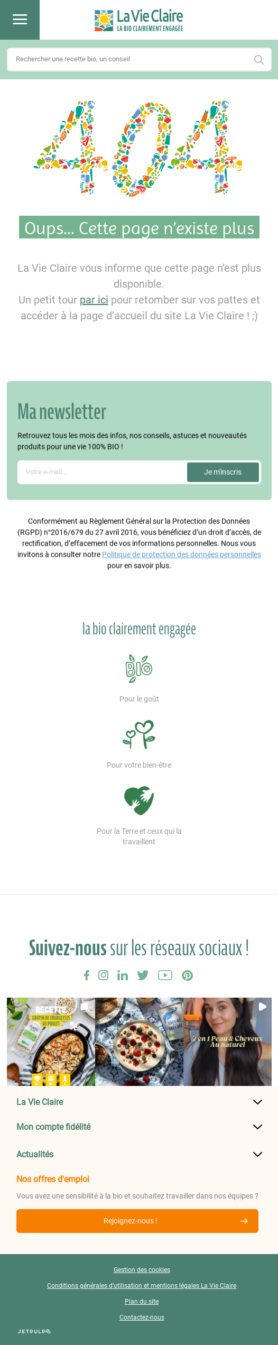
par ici (94, 299)
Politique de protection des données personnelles (181, 552)
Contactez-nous (141, 1317)
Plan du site (142, 1301)
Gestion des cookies (142, 1270)
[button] (51, 1042)
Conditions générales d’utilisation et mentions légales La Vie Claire (141, 1285)
